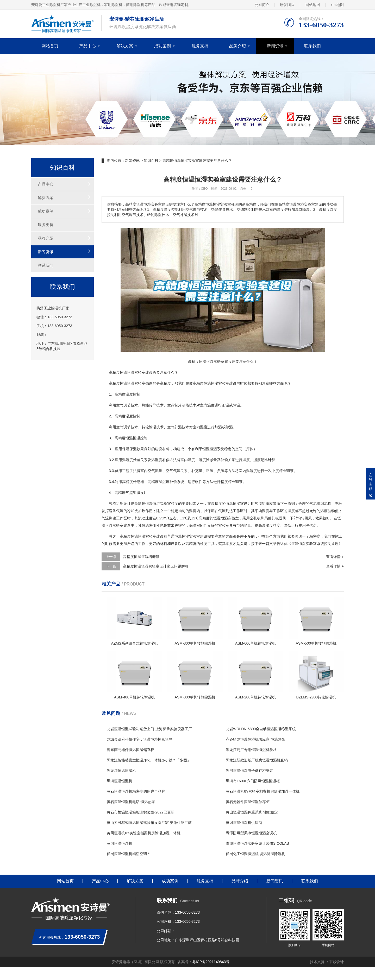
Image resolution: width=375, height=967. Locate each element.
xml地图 (337, 5)
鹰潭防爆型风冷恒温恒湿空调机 (251, 833)
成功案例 (162, 46)
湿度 (203, 427)
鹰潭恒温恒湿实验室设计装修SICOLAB (257, 843)
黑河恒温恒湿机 (119, 781)
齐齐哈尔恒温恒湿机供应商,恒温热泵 (255, 739)
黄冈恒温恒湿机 (119, 843)
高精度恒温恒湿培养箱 (141, 557)
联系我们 (312, 46)
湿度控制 (133, 416)
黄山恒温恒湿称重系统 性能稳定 (252, 812)
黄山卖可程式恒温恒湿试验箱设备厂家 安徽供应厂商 (149, 822)
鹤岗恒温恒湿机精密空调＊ (129, 854)
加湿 (218, 427)
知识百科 (151, 160)
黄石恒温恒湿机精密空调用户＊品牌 (136, 791)
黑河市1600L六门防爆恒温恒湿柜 (253, 781)
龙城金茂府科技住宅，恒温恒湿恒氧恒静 (139, 739)
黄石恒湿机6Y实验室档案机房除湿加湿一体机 (262, 791)
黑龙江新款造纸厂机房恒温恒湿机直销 (257, 760)
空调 (170, 405)
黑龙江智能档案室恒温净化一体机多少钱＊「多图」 (149, 760)
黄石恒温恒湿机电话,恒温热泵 (131, 802)
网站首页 (50, 46)
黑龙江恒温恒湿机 (121, 770)
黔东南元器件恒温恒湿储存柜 (130, 750)
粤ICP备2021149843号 (210, 962)
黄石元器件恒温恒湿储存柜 (248, 802)
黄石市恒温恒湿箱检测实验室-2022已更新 (140, 812)
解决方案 (125, 46)
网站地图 (312, 5)
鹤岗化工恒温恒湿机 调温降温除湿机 (255, 854)
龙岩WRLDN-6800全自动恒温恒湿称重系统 (261, 729)
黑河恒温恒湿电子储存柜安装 (249, 770)
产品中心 (87, 46)
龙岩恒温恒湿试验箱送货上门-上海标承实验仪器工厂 (149, 729)
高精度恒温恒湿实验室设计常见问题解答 (156, 566)
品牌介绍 (237, 46)
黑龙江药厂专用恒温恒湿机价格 (251, 750)
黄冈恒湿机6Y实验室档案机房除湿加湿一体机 (143, 833)
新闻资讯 (275, 46)
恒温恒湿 (127, 372)
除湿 (152, 427)
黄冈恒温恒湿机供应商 (244, 822)
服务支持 (200, 46)
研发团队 (287, 5)
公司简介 (262, 5)
